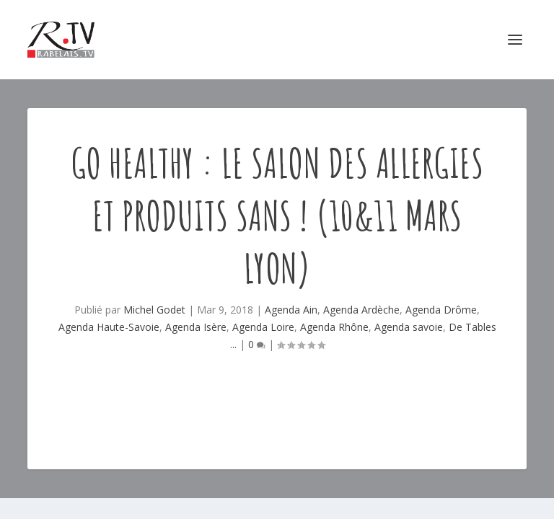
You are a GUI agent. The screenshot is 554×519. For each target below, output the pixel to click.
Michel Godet (154, 309)
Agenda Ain (291, 309)
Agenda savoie (408, 327)
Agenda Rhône (334, 327)
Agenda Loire (263, 327)
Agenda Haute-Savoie (108, 327)
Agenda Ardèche (361, 309)
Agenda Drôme (441, 309)
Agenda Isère (196, 327)
